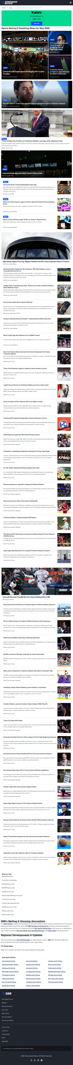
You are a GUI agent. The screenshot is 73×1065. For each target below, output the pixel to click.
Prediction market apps (9, 880)
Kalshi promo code (8, 914)
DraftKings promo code (9, 907)
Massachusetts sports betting (56, 971)
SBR (49, 940)
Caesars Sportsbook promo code (12, 895)
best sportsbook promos (36, 931)
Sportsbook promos (8, 884)
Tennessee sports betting (33, 982)
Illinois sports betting (54, 964)
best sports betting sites (43, 928)
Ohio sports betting (31, 961)
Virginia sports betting (54, 968)
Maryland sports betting (33, 975)
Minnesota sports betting (55, 982)
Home (4, 8)
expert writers (8, 924)
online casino (52, 931)
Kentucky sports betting (33, 964)
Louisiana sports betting (33, 971)
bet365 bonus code (8, 891)
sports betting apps (23, 940)
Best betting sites (7, 876)
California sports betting (33, 978)
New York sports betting (9, 982)
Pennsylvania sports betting (10, 964)
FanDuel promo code (8, 899)
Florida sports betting (8, 975)
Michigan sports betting (55, 975)
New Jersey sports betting (55, 978)
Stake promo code (7, 911)
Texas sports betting (8, 978)
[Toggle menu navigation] (70, 3)
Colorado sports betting (55, 961)
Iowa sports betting (31, 968)
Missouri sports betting (33, 985)
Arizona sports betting (8, 961)
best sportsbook (22, 931)
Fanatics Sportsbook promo (10, 903)
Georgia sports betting (8, 985)
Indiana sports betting (8, 968)
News (10, 8)
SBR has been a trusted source (38, 926)
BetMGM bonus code (8, 888)
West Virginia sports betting (10, 971)
